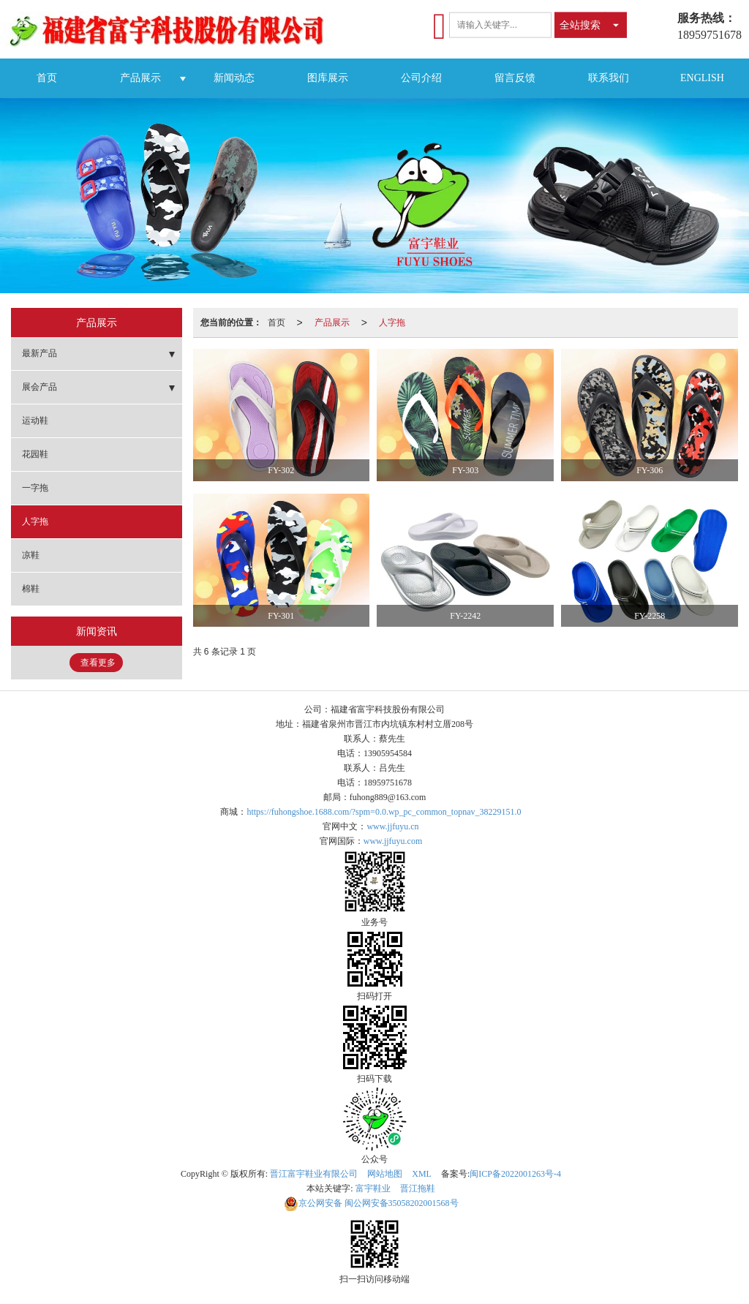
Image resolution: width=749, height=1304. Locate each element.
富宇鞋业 (373, 1188)
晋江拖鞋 (417, 1188)
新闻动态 (234, 77)
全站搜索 (580, 25)
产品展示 (140, 77)
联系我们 (608, 77)
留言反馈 (514, 77)
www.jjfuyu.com (393, 841)
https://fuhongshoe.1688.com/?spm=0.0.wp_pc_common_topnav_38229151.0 (383, 812)
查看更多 (98, 662)
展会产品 (39, 387)
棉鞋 (30, 589)
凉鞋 (30, 555)
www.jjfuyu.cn (392, 826)
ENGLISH (702, 77)
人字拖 (392, 322)
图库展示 (327, 77)
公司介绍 (421, 77)
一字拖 (35, 488)
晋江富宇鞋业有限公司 (314, 1174)
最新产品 (39, 353)
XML (422, 1174)
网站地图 (384, 1174)
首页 (47, 77)
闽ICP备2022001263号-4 (515, 1174)
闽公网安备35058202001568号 (371, 1203)
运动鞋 (35, 420)
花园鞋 (35, 454)
